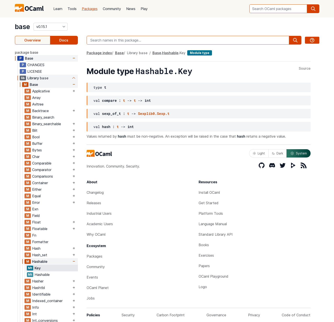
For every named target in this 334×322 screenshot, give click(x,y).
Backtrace (40, 111)
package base (26, 52)
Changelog (95, 192)
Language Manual (213, 224)
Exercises (206, 255)
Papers (204, 266)
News (130, 9)
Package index (99, 53)
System (298, 153)
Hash (36, 248)
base (22, 27)
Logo (203, 287)
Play (144, 9)
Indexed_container (47, 301)
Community (112, 9)
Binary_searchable (46, 124)
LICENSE (34, 71)
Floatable (39, 229)
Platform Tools (211, 213)
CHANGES (35, 65)
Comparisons (42, 176)
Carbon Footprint (171, 315)
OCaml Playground (213, 276)
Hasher (38, 281)
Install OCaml (209, 192)
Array (36, 97)
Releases (94, 203)
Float (36, 222)
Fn (34, 235)
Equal (36, 196)
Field (36, 215)
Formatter (40, 242)
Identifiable (41, 294)
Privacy (254, 315)
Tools (72, 9)
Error (36, 202)
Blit (34, 130)
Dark (277, 153)
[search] (313, 8)
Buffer (37, 143)
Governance (216, 315)
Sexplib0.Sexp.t (154, 113)
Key (38, 268)
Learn (57, 9)
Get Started (209, 203)
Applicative (41, 91)
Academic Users (100, 224)
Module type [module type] (199, 53)
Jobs (91, 298)
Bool (36, 137)
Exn (35, 209)
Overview (32, 40)
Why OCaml (96, 234)
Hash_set (39, 255)
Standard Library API (216, 234)
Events (92, 277)
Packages (90, 9)
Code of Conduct (296, 315)
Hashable (39, 261)
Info (35, 307)
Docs (63, 40)
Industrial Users (99, 213)
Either (37, 189)
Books (204, 245)
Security (128, 315)
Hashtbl (38, 288)
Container (40, 183)
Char (36, 156)
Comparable (41, 163)
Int (34, 314)
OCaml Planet (98, 288)
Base (29, 58)
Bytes (37, 150)
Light (259, 153)
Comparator (41, 170)
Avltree (38, 104)
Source (305, 69)
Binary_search (43, 117)
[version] (50, 27)
